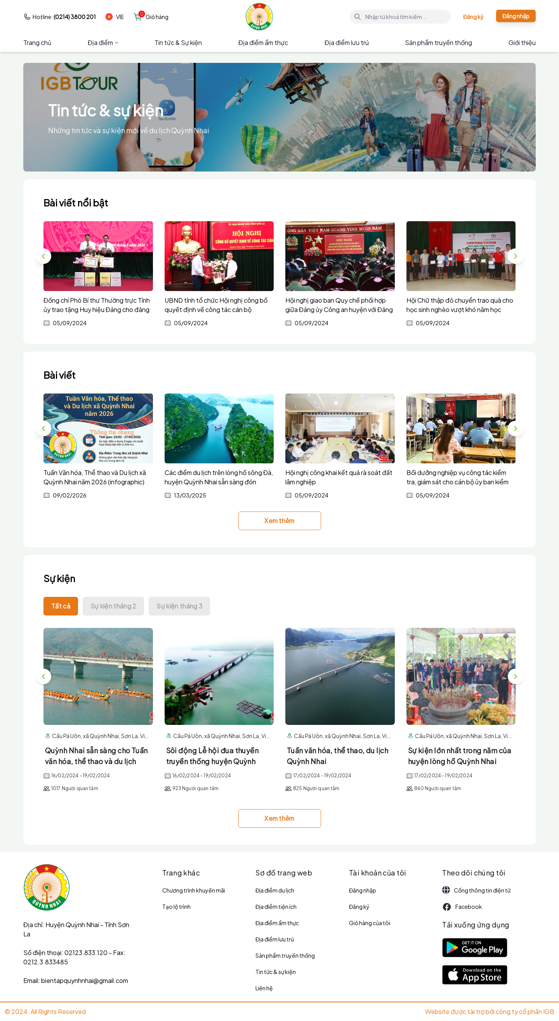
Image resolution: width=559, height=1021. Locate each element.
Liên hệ (264, 988)
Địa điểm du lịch (274, 890)
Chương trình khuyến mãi (193, 890)
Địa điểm (103, 42)
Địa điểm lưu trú (347, 42)
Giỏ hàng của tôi (369, 922)
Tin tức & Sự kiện (178, 42)
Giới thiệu (522, 42)
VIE (114, 17)
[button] (515, 256)
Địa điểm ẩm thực (263, 42)
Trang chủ (37, 42)
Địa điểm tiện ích (276, 906)
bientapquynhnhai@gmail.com (84, 980)
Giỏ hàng (157, 16)
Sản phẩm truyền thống (438, 42)
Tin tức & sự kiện (275, 971)
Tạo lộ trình (176, 906)
